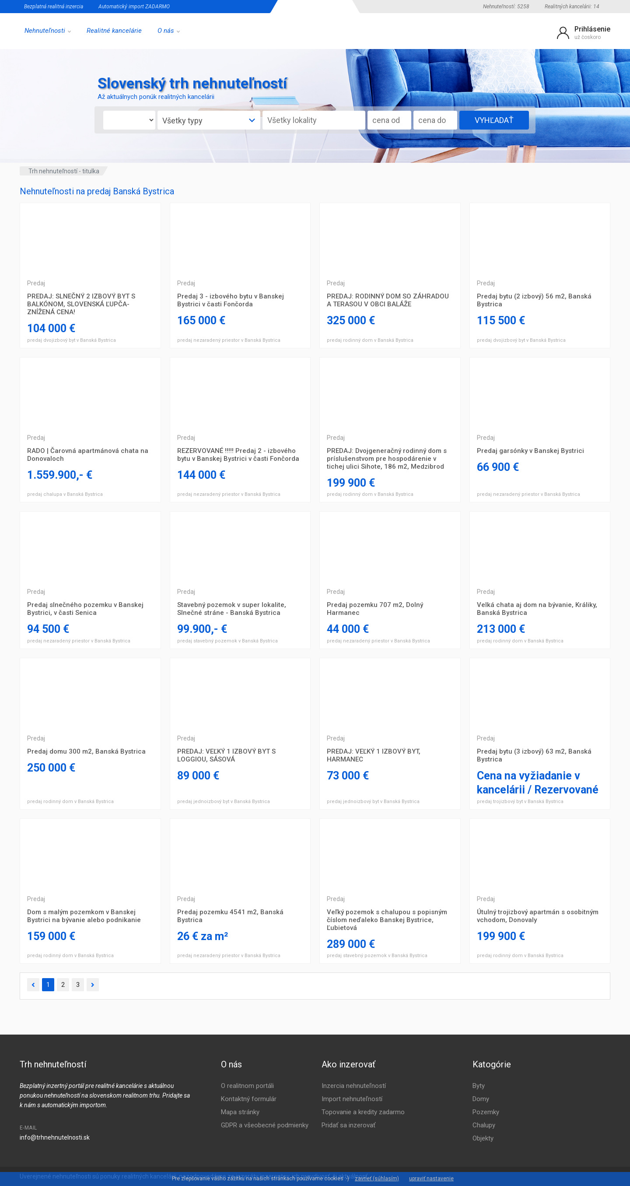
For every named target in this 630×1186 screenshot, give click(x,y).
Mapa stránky (240, 1112)
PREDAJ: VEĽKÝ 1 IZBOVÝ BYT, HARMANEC (373, 755)
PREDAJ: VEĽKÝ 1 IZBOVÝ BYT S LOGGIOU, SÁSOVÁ (226, 755)
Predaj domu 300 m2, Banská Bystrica (86, 751)
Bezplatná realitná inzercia (53, 6)
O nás (169, 31)
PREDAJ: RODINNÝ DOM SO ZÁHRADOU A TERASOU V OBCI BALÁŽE (388, 300)
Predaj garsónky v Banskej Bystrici (530, 451)
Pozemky (485, 1112)
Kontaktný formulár (248, 1099)
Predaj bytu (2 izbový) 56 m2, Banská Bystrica (534, 300)
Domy (480, 1099)
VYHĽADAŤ (494, 120)
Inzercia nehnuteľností (354, 1086)
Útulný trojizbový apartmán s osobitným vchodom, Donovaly (537, 916)
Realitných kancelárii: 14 (572, 6)
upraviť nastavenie (431, 1178)
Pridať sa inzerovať (348, 1125)
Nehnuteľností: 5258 (506, 6)
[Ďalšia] (92, 985)
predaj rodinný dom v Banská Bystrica (370, 340)
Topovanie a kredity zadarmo (363, 1112)
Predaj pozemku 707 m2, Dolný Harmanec (375, 609)
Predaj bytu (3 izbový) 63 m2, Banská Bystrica (534, 755)
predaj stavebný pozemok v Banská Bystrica (227, 641)
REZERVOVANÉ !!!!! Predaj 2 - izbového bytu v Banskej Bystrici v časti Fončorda (238, 455)
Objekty (483, 1138)
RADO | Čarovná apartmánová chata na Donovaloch (87, 455)
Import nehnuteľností (352, 1099)
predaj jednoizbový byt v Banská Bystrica (223, 801)
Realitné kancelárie (114, 31)
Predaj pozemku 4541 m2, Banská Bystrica (230, 916)
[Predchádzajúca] (33, 985)
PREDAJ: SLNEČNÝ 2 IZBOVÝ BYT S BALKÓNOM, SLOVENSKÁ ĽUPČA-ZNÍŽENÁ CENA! (81, 304)
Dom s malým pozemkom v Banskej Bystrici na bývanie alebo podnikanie (84, 916)
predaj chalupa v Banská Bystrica (65, 494)
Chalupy (483, 1125)
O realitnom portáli (247, 1086)
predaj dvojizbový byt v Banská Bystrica (71, 340)
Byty (478, 1086)
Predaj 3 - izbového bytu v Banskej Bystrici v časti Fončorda (230, 300)
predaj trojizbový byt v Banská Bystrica (520, 801)
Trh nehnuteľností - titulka (63, 171)
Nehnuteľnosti (47, 31)
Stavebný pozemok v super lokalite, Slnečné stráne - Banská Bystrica (231, 609)
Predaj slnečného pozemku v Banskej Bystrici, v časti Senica (85, 609)
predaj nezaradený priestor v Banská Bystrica (228, 340)
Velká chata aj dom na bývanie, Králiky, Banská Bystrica (537, 609)
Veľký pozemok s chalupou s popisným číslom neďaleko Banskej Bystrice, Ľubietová (387, 920)
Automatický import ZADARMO (134, 6)
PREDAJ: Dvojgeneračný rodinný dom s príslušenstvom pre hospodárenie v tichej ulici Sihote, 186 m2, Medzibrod (387, 458)
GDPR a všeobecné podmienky (264, 1125)
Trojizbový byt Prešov (90, 238)
